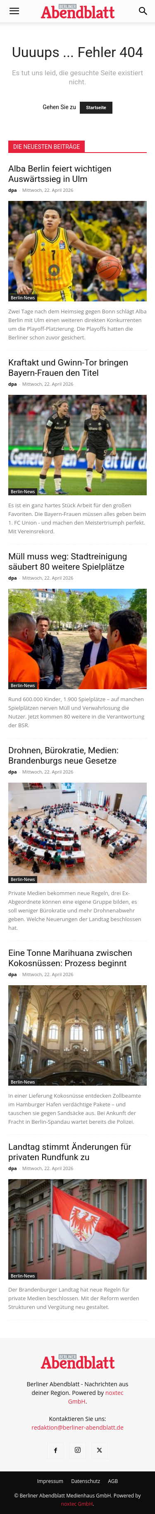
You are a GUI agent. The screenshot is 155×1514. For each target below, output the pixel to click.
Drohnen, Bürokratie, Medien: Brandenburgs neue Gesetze (63, 755)
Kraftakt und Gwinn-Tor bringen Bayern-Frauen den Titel (68, 368)
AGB (113, 1481)
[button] (14, 11)
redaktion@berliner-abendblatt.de (77, 1427)
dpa (12, 190)
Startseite (96, 107)
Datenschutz (85, 1481)
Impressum (50, 1481)
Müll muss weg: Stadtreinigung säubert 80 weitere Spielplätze (67, 562)
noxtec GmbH (77, 1503)
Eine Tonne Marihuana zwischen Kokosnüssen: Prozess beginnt (70, 958)
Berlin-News (23, 298)
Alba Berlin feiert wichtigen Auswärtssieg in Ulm (60, 174)
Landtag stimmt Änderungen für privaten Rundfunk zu (69, 1152)
